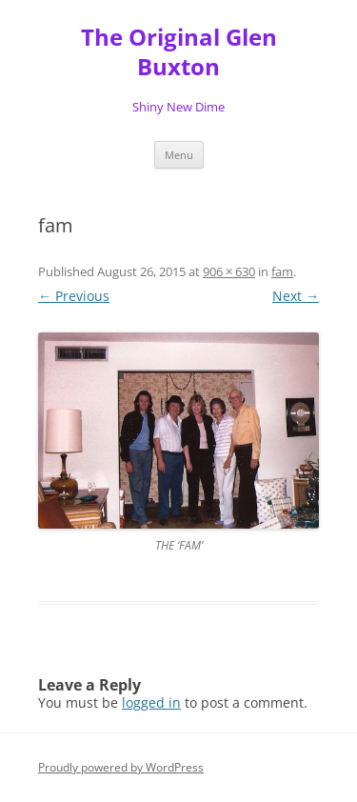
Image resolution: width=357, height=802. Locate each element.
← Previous (73, 296)
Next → (295, 296)
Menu (179, 155)
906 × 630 (229, 271)
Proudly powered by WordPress (121, 767)
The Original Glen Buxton (179, 52)
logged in (151, 702)
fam (282, 271)
